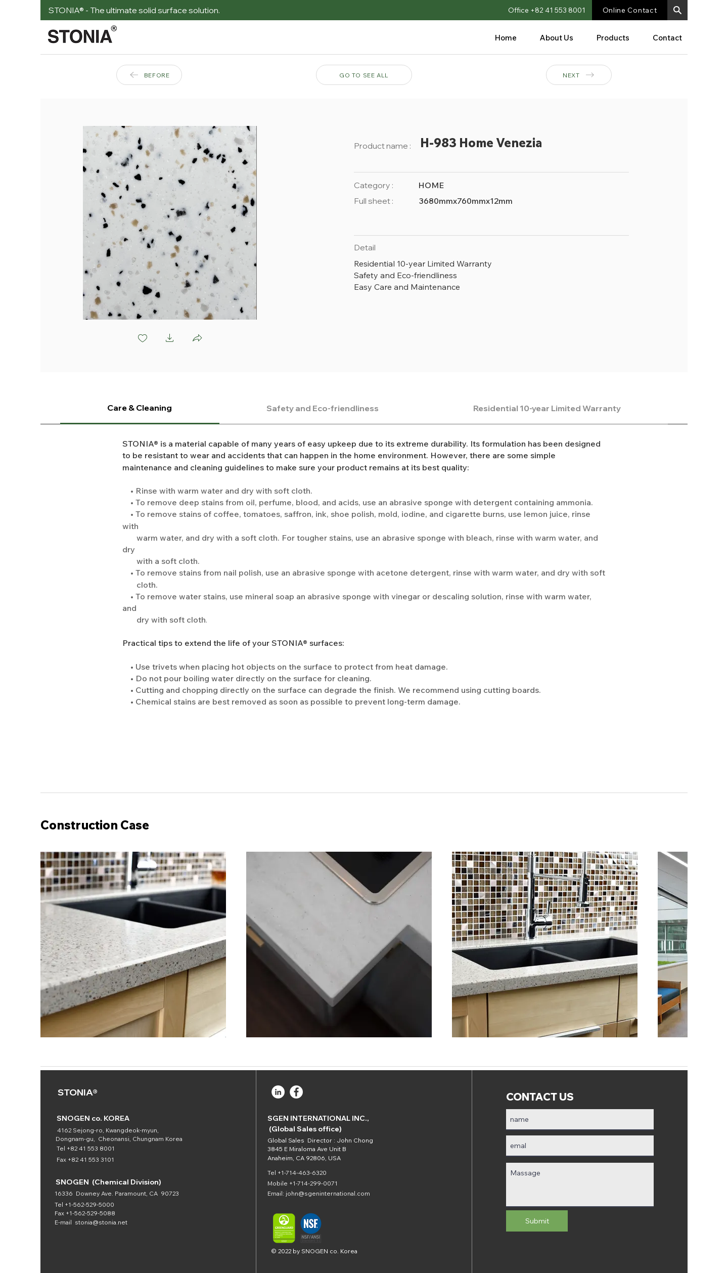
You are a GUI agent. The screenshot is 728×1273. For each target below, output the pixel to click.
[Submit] (537, 1221)
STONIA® (78, 1092)
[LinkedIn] (278, 1092)
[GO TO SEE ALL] (364, 75)
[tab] (139, 408)
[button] (677, 10)
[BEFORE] (149, 75)
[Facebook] (296, 1092)
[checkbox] (142, 339)
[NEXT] (579, 75)
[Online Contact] (629, 10)
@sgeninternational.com (334, 1193)
